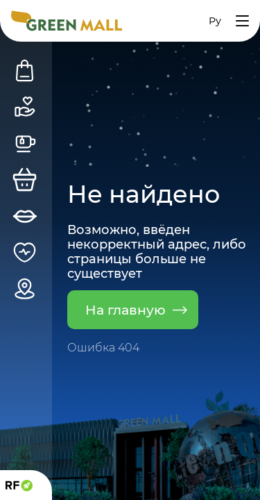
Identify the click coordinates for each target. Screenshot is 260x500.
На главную (136, 309)
